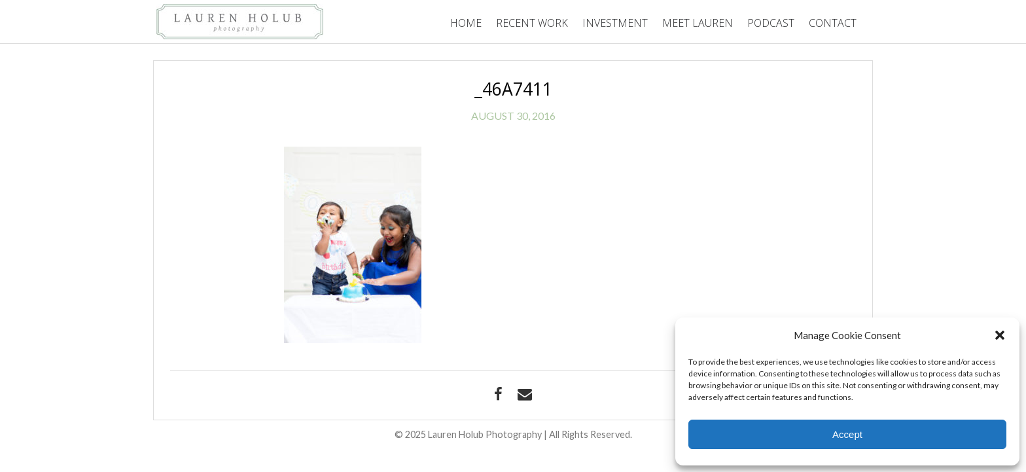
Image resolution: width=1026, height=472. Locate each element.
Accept (847, 434)
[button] (999, 335)
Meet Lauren (697, 23)
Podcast (770, 23)
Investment (615, 23)
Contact (833, 23)
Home (466, 23)
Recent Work (532, 23)
